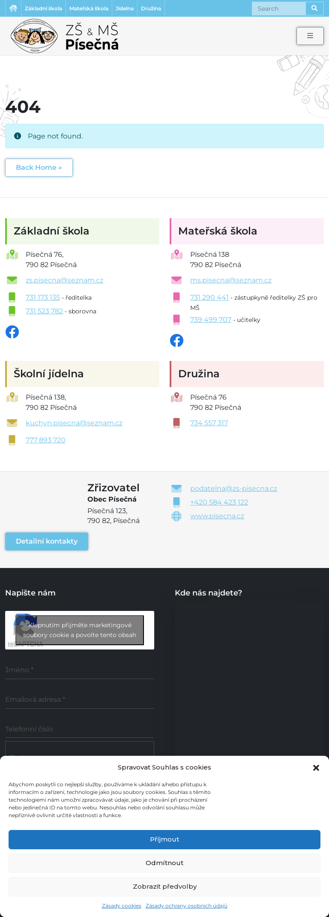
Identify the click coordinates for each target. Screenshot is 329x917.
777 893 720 (46, 440)
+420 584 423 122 (219, 502)
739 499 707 (210, 320)
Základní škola (43, 8)
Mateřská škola (88, 8)
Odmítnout (164, 863)
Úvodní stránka (13, 8)
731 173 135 (43, 297)
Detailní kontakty (47, 541)
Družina (151, 8)
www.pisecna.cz (217, 516)
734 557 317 (209, 423)
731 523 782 (44, 311)
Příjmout (164, 839)
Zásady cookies (121, 905)
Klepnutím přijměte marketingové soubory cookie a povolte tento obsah (79, 630)
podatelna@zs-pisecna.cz (233, 488)
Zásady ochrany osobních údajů (186, 905)
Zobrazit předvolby (165, 886)
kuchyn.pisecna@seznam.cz (74, 423)
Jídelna (125, 8)
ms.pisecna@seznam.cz (231, 280)
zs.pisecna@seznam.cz (64, 280)
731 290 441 (209, 297)
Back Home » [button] (39, 167)
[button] (316, 767)
